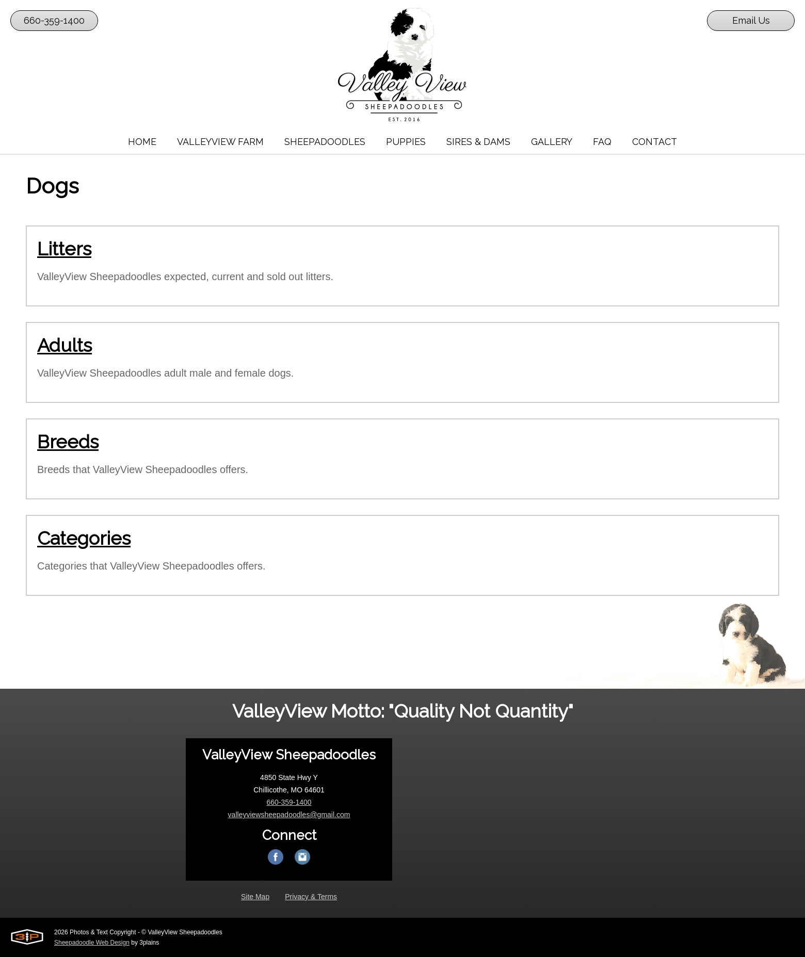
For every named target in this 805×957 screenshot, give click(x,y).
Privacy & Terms (311, 897)
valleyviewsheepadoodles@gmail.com (289, 814)
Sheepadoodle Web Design (92, 942)
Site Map (255, 897)
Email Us (751, 20)
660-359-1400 (54, 20)
